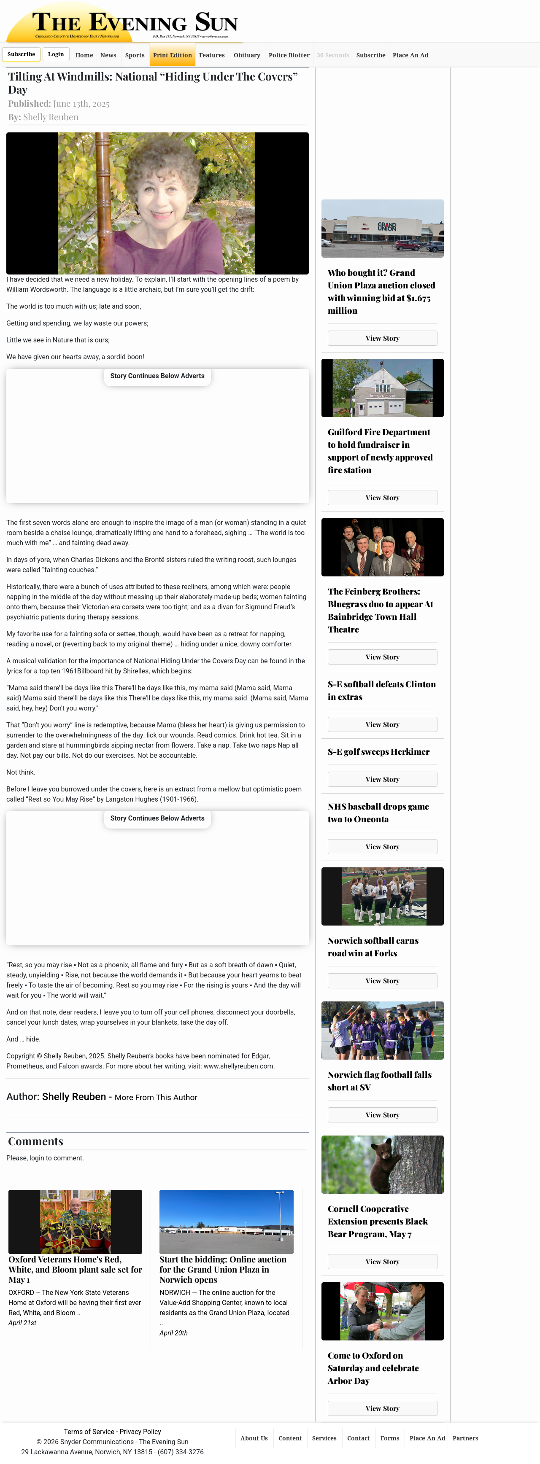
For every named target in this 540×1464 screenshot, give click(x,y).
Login (56, 54)
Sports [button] (135, 55)
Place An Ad (411, 55)
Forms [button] (391, 1438)
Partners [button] (466, 1438)
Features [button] (212, 55)
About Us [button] (255, 1438)
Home (84, 55)
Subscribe (21, 54)
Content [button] (291, 1438)
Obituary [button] (247, 55)
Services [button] (325, 1438)
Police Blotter (289, 55)
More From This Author (156, 1097)
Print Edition (172, 55)
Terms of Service (89, 1432)
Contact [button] (359, 1438)
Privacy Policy (140, 1432)
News (108, 55)
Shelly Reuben (75, 1097)
